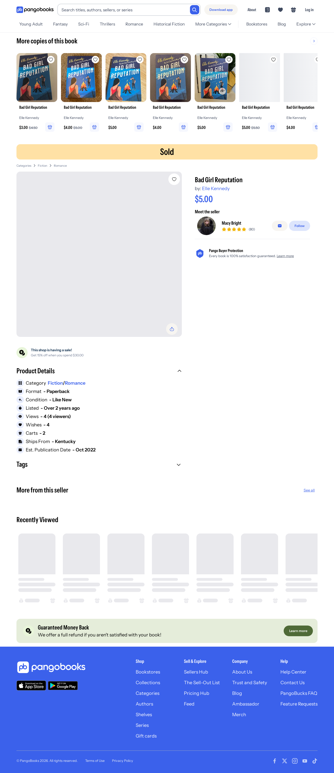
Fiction (42, 165)
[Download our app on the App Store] (31, 685)
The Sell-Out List (202, 682)
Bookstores (256, 24)
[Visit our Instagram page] (295, 761)
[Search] (194, 9)
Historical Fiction (169, 24)
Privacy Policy (122, 761)
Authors (144, 704)
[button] (99, 371)
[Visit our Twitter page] (284, 761)
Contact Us (292, 682)
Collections (148, 682)
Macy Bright (231, 223)
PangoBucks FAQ (298, 693)
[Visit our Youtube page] (305, 761)
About (251, 9)
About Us (242, 672)
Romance (134, 24)
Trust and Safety (249, 682)
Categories (23, 165)
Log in (309, 9)
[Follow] (299, 226)
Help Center (293, 672)
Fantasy (60, 24)
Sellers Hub (196, 672)
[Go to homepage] (35, 9)
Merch (239, 714)
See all (309, 490)
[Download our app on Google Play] (63, 685)
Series (142, 725)
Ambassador (245, 704)
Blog (282, 24)
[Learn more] (298, 631)
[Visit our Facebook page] (274, 761)
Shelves (144, 714)
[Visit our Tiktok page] (315, 761)
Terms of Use (95, 761)
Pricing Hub (196, 693)
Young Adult (31, 24)
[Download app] (221, 9)
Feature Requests (299, 704)
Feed (189, 704)
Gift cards (146, 736)
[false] (280, 226)
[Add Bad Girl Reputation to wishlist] (174, 179)
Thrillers (107, 24)
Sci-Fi (83, 24)
